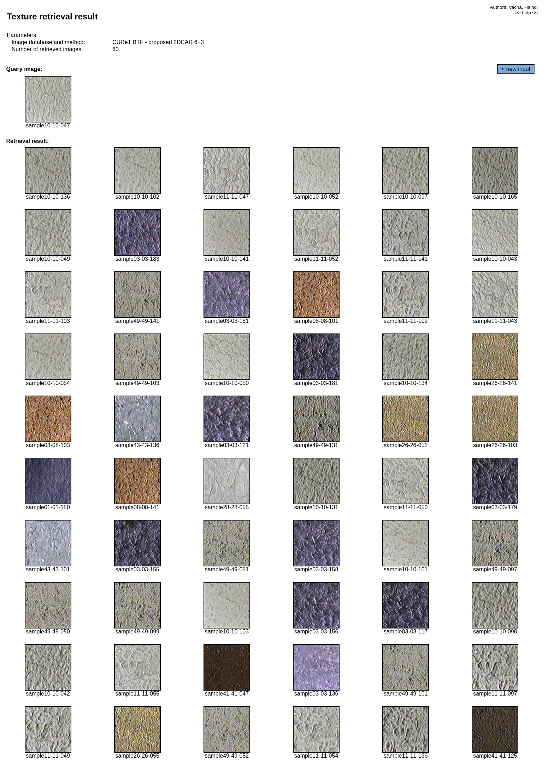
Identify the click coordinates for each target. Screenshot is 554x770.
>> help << (526, 12)
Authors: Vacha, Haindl (514, 7)
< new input (515, 69)
